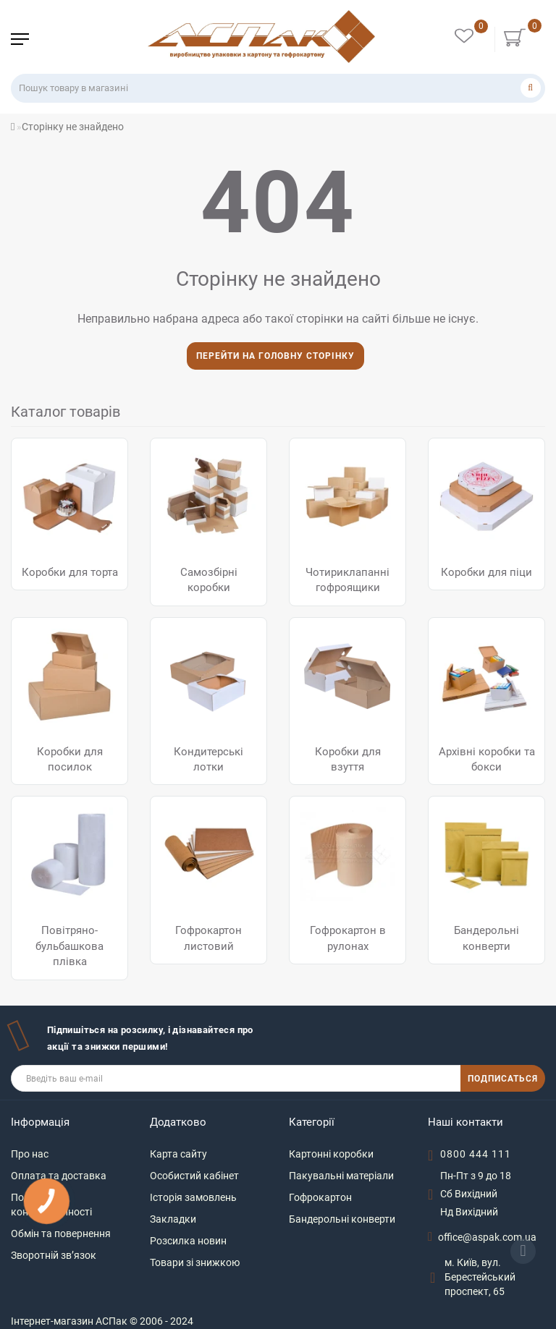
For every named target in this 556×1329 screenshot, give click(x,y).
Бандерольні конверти (342, 1219)
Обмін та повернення (61, 1233)
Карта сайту (178, 1154)
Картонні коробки (331, 1154)
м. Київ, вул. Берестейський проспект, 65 (480, 1277)
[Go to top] (523, 1251)
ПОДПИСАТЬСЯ (503, 1079)
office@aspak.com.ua (487, 1237)
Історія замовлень (193, 1197)
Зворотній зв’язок (53, 1255)
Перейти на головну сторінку (275, 356)
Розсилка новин (188, 1241)
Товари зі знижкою (195, 1262)
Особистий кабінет (194, 1175)
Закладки (173, 1219)
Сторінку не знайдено (73, 126)
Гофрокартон (320, 1197)
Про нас (30, 1154)
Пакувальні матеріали (341, 1175)
